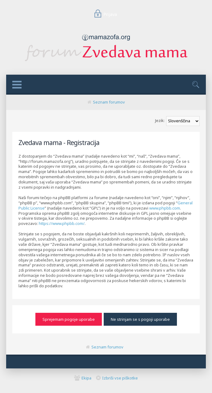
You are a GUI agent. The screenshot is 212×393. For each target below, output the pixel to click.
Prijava (104, 14)
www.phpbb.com (164, 208)
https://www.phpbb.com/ (62, 223)
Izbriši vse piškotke (120, 378)
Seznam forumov (109, 102)
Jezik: (160, 120)
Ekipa (86, 378)
